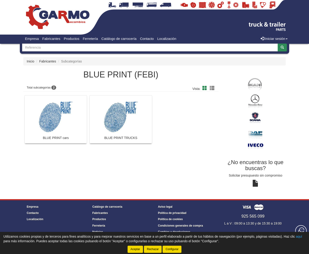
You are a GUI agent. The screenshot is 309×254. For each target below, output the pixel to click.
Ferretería (90, 39)
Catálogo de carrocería (119, 39)
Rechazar (153, 249)
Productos (71, 39)
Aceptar (135, 249)
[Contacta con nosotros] (301, 231)
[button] (205, 88)
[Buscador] (150, 47)
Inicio (30, 61)
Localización (166, 39)
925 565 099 (252, 216)
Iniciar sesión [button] (274, 39)
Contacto (147, 39)
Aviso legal (165, 206)
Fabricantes (51, 39)
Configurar (172, 249)
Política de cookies (170, 219)
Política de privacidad (172, 213)
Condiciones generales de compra (180, 225)
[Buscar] (282, 47)
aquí (299, 236)
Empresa (32, 39)
